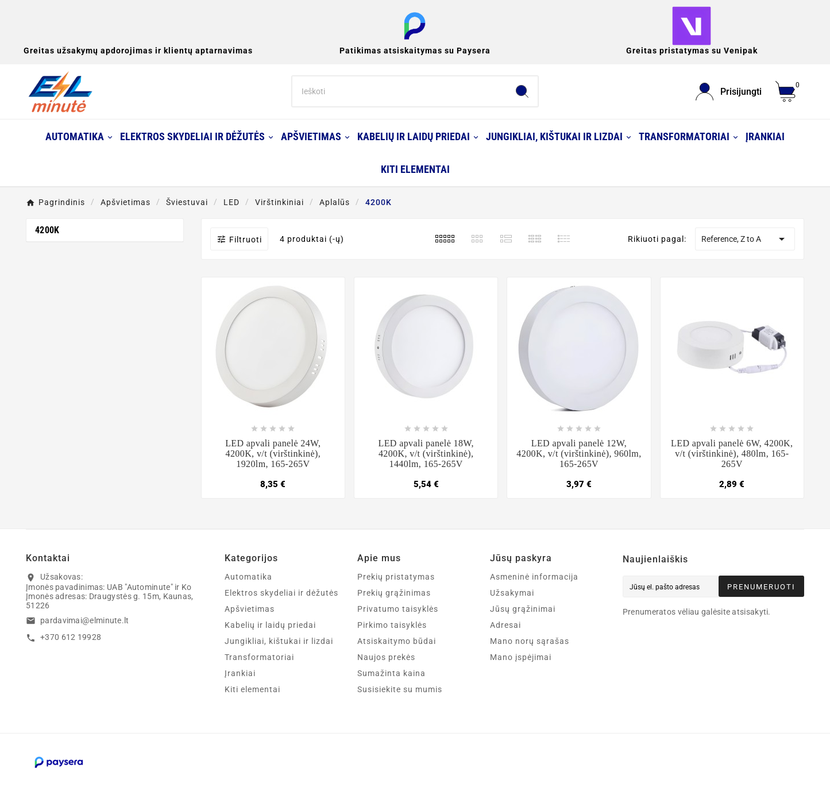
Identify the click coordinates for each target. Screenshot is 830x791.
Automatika (248, 576)
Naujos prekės (386, 657)
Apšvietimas (250, 608)
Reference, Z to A (745, 239)
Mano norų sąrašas (529, 641)
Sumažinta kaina (391, 673)
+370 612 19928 (70, 637)
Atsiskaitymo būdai (396, 641)
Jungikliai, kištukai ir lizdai (279, 641)
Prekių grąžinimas (394, 592)
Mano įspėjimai (520, 657)
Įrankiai (240, 673)
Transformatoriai (259, 657)
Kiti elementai (252, 689)
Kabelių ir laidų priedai (270, 625)
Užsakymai (512, 592)
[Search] (399, 91)
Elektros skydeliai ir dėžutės (281, 592)
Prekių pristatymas (396, 576)
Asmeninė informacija (534, 576)
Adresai (505, 625)
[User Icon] (729, 92)
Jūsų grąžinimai (522, 608)
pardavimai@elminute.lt (84, 620)
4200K (47, 230)
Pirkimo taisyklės (392, 625)
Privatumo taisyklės (397, 608)
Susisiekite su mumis (399, 689)
